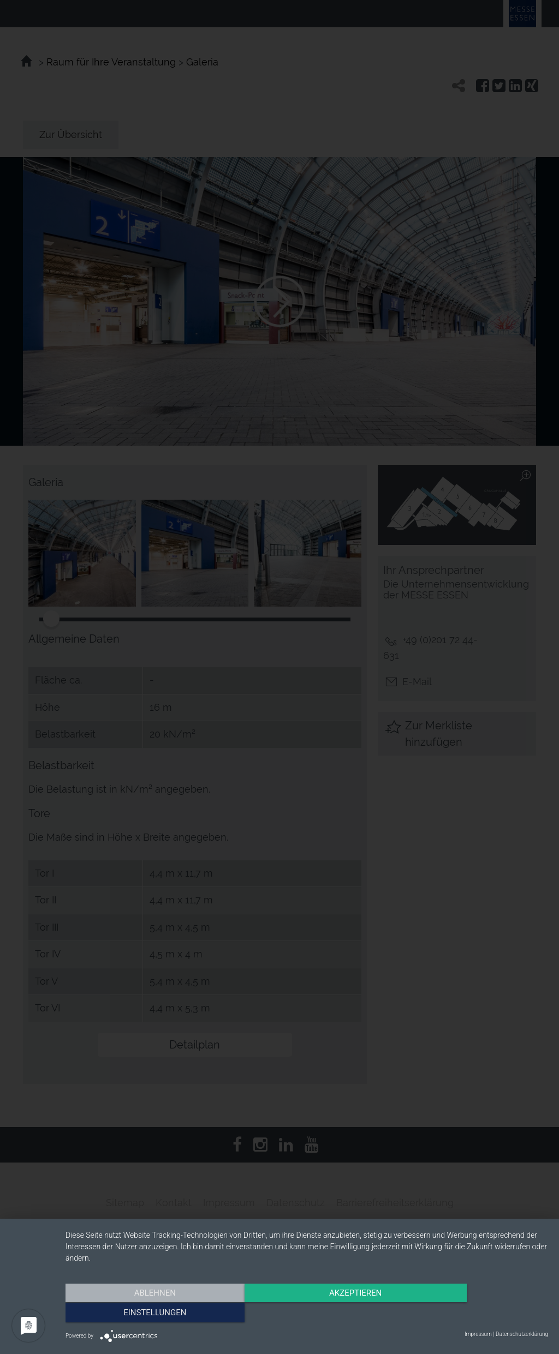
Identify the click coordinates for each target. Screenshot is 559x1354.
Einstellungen (475, 1313)
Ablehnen (137, 1313)
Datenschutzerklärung (522, 1334)
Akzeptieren (307, 1313)
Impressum (478, 1334)
